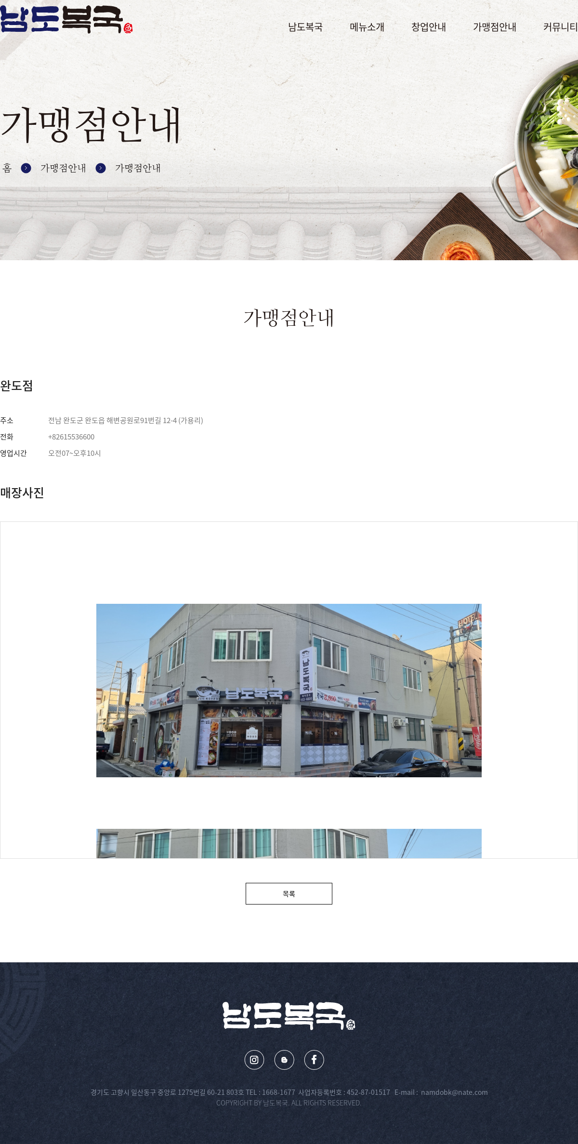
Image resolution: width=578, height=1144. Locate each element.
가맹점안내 (494, 27)
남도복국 (305, 27)
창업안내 (428, 27)
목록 (289, 893)
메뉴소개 (367, 27)
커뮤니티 (560, 27)
